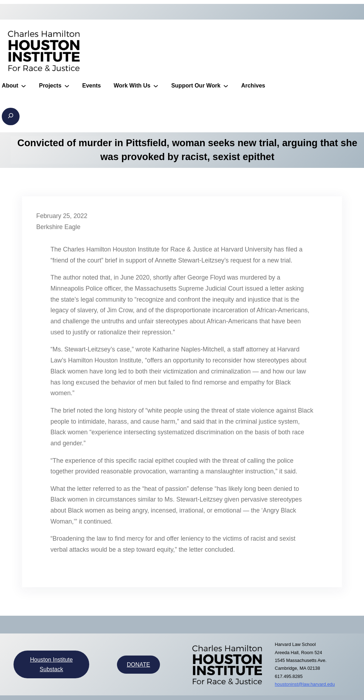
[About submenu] (23, 85)
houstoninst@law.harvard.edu (305, 684)
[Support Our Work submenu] (225, 85)
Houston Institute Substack (51, 664)
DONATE (138, 665)
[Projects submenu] (66, 85)
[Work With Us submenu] (155, 85)
